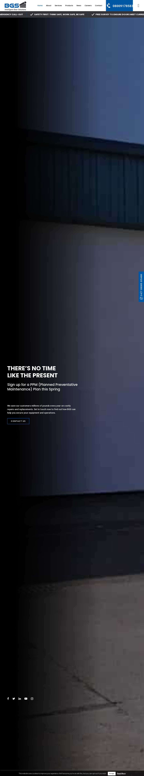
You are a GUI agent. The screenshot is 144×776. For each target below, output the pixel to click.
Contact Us (18, 421)
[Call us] (119, 6)
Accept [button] (111, 773)
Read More (121, 773)
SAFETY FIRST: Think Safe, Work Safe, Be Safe (63, 14)
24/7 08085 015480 (141, 285)
